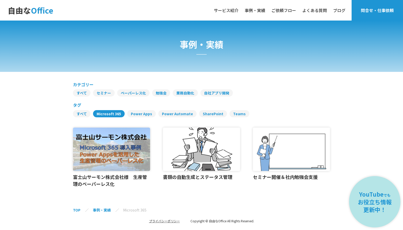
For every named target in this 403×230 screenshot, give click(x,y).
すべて (82, 93)
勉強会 (161, 93)
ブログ (339, 10)
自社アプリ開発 (216, 93)
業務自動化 (185, 93)
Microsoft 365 (109, 114)
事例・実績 (255, 10)
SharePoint (213, 114)
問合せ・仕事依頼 (377, 10)
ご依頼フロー (283, 10)
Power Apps (141, 114)
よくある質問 (314, 10)
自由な (30, 10)
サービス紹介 (226, 10)
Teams (239, 114)
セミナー (104, 93)
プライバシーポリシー (164, 221)
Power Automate (177, 114)
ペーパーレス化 (133, 93)
